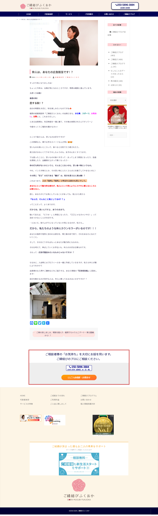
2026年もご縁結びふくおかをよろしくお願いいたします (117, 129)
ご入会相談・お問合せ (79, 378)
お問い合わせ (109, 15)
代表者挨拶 (49, 15)
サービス (68, 15)
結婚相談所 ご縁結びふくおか (67, 79)
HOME (28, 15)
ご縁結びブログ (129, 15)
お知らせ (114, 86)
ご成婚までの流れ (57, 397)
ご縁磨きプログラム (89, 397)
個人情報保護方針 (88, 405)
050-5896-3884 (125, 5)
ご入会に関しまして (58, 405)
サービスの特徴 (26, 405)
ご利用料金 (54, 401)
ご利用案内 (89, 15)
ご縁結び (114, 61)
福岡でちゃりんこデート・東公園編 (79, 334)
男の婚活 (114, 82)
